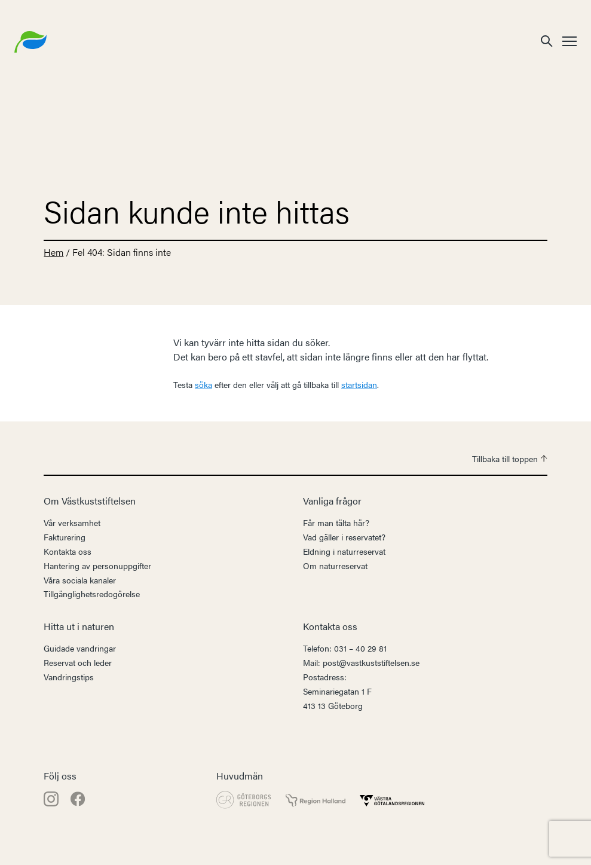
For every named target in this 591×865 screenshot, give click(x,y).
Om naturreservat (335, 565)
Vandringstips (69, 677)
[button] (547, 40)
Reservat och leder (78, 662)
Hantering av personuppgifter (97, 565)
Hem (53, 252)
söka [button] (203, 384)
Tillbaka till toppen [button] (509, 458)
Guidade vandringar (80, 648)
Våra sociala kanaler (80, 580)
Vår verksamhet (72, 522)
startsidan (359, 384)
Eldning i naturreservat (344, 551)
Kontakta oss (67, 551)
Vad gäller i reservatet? (344, 537)
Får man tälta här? (336, 522)
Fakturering (64, 537)
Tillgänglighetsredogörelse (92, 594)
